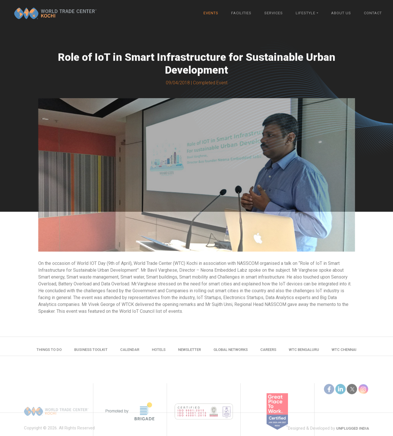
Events (210, 13)
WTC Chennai (344, 352)
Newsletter (189, 352)
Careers (268, 352)
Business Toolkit (91, 352)
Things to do (49, 352)
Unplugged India (352, 433)
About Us (341, 13)
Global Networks (230, 352)
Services (273, 13)
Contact (373, 13)
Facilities (241, 13)
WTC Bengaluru (304, 352)
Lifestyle (305, 13)
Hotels (159, 352)
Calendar (129, 352)
